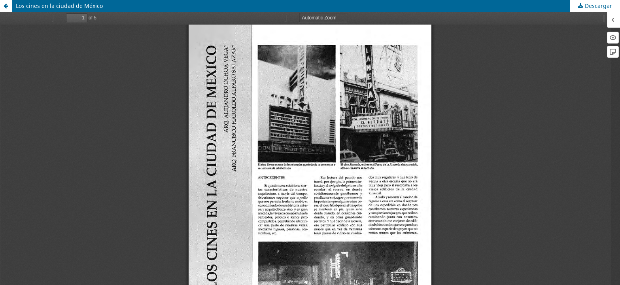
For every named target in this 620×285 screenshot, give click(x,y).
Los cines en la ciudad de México (59, 6)
